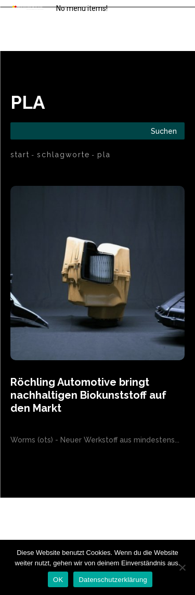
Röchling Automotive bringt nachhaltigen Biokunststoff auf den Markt (88, 395)
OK (58, 580)
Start (20, 154)
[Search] (164, 131)
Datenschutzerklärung (113, 580)
